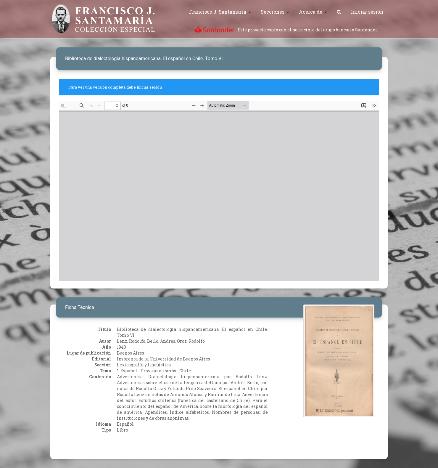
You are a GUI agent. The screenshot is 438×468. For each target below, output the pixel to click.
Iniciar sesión (367, 12)
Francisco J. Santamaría (217, 12)
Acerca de (310, 12)
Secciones (272, 12)
